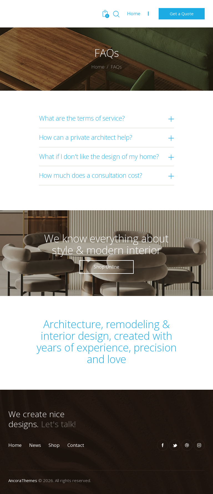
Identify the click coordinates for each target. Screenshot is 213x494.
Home (98, 67)
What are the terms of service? (82, 118)
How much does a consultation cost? (90, 175)
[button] (106, 118)
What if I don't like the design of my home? (99, 157)
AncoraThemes (22, 480)
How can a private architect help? (85, 137)
